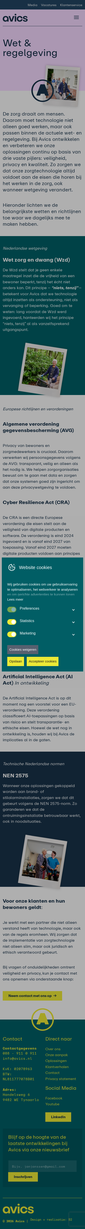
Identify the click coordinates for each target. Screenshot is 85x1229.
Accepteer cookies (43, 661)
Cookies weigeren (22, 649)
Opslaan (15, 661)
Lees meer (15, 599)
